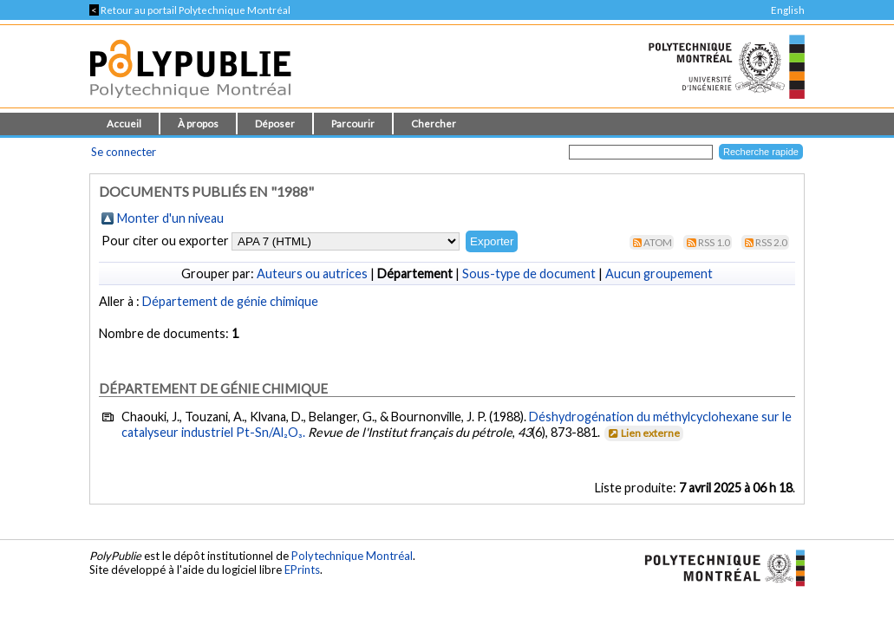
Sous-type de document (529, 273)
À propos (198, 123)
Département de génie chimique (230, 301)
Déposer (275, 123)
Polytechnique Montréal (352, 556)
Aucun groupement (659, 273)
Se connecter (123, 152)
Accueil (124, 123)
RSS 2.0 (771, 242)
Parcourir (353, 123)
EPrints (302, 569)
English (788, 10)
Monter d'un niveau (170, 218)
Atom (657, 242)
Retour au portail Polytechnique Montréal (189, 10)
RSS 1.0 (714, 242)
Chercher (433, 123)
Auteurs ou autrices (312, 273)
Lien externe (643, 432)
